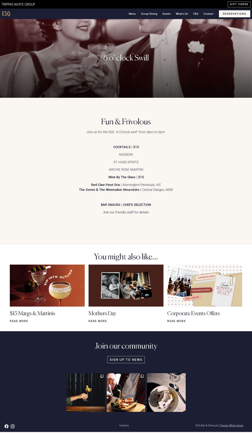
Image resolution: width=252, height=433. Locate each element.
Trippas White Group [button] (231, 426)
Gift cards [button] (239, 4)
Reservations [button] (234, 14)
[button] (47, 286)
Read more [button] (19, 321)
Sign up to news (126, 360)
